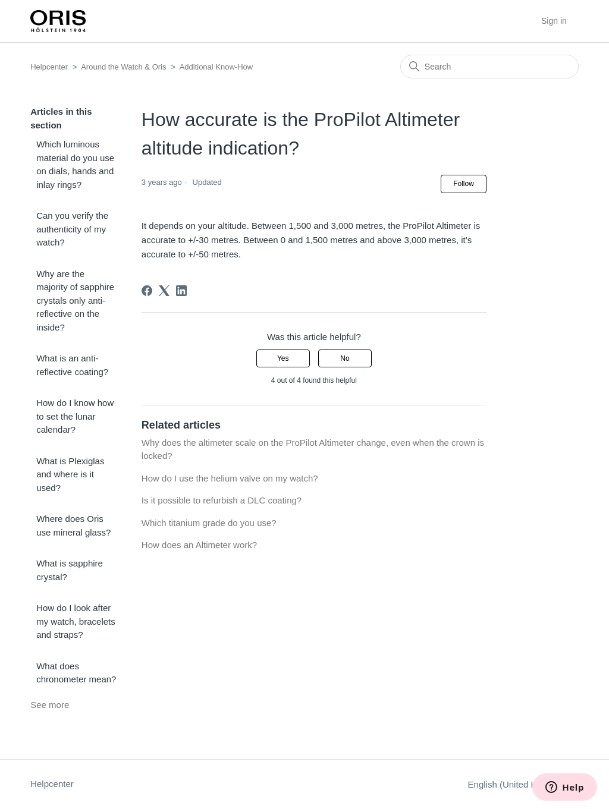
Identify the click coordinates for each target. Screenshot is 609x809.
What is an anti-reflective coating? (72, 365)
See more (49, 705)
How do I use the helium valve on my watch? (230, 478)
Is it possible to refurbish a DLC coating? (222, 500)
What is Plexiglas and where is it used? (70, 474)
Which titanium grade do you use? (209, 523)
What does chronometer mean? (76, 673)
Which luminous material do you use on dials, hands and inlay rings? (75, 164)
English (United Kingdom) (523, 784)
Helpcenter (49, 66)
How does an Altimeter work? (199, 545)
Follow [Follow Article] (463, 184)
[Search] (489, 66)
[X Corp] (164, 290)
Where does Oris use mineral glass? (73, 525)
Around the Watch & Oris (123, 66)
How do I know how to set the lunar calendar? (75, 416)
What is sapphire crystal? (69, 570)
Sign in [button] (554, 21)
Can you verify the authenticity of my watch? (72, 228)
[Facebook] (147, 290)
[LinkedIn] (181, 290)
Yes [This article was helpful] (283, 358)
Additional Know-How (216, 66)
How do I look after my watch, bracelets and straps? (75, 621)
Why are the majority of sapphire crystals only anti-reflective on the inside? (75, 300)
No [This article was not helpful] (344, 358)
